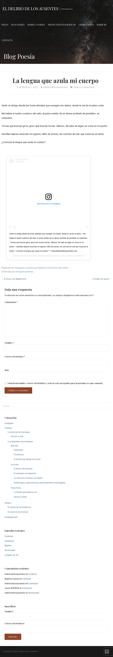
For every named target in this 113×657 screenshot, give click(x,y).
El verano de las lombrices (19, 507)
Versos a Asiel (20, 497)
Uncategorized (11, 517)
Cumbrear (9, 536)
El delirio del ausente (23, 468)
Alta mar (14, 446)
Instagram (19, 268)
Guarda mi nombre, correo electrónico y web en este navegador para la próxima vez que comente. (55, 383)
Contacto (7, 40)
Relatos (8, 503)
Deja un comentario (84, 87)
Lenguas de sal (11, 555)
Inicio (5, 24)
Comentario (11, 302)
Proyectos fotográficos (62, 24)
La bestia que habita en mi (37, 268)
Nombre (9, 342)
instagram (20, 271)
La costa (14, 464)
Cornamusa (19, 454)
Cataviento (18, 450)
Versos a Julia (17, 436)
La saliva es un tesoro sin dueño (28, 478)
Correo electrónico (15, 356)
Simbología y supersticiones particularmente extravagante (39, 483)
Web (7, 370)
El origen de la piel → (102, 279)
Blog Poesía (18, 24)
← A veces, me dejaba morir (14, 279)
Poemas (53, 268)
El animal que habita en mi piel (27, 459)
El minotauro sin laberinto (25, 473)
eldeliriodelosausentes (55, 87)
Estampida (9, 541)
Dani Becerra (32, 256)
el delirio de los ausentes (30, 8)
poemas (29, 271)
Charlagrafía (86, 24)
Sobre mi (101, 24)
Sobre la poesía (36, 24)
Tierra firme (63, 268)
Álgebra (8, 545)
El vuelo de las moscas (18, 512)
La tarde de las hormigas (19, 432)
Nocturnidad (10, 550)
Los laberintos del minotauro (20, 441)
